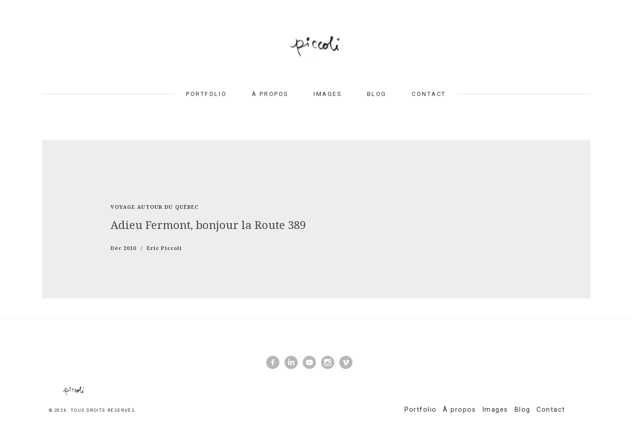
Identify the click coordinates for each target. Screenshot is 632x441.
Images (327, 93)
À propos (270, 93)
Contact (429, 93)
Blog (377, 93)
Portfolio (206, 93)
